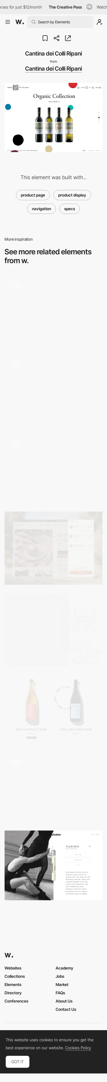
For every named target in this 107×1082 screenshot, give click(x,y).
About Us (64, 1001)
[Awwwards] (19, 22)
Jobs (60, 976)
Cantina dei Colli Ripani (53, 68)
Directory (13, 992)
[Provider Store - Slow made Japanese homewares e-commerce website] (53, 389)
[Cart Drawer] (53, 548)
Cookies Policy (78, 1048)
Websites (13, 968)
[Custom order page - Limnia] (53, 468)
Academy (64, 968)
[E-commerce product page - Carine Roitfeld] (53, 865)
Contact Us (66, 1009)
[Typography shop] (53, 787)
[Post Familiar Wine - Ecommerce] (53, 709)
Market (62, 984)
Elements (13, 984)
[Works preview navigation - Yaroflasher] (53, 311)
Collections (15, 976)
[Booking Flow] (53, 629)
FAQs (60, 992)
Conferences (16, 1001)
